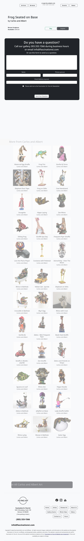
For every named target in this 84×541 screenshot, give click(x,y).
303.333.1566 (38, 46)
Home (47, 507)
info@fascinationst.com (46, 49)
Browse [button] (32, 5)
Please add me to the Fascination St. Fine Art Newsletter (42, 86)
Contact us (57, 516)
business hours (61, 46)
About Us (74, 507)
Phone (60, 72)
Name (23, 72)
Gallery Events (51, 512)
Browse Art (64, 507)
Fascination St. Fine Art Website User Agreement (57, 534)
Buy (51, 28)
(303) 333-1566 (23, 519)
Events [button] (64, 5)
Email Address (42, 79)
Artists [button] (23, 5)
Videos (73, 512)
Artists (55, 507)
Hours (66, 516)
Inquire (62, 28)
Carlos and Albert (18, 21)
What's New (63, 512)
